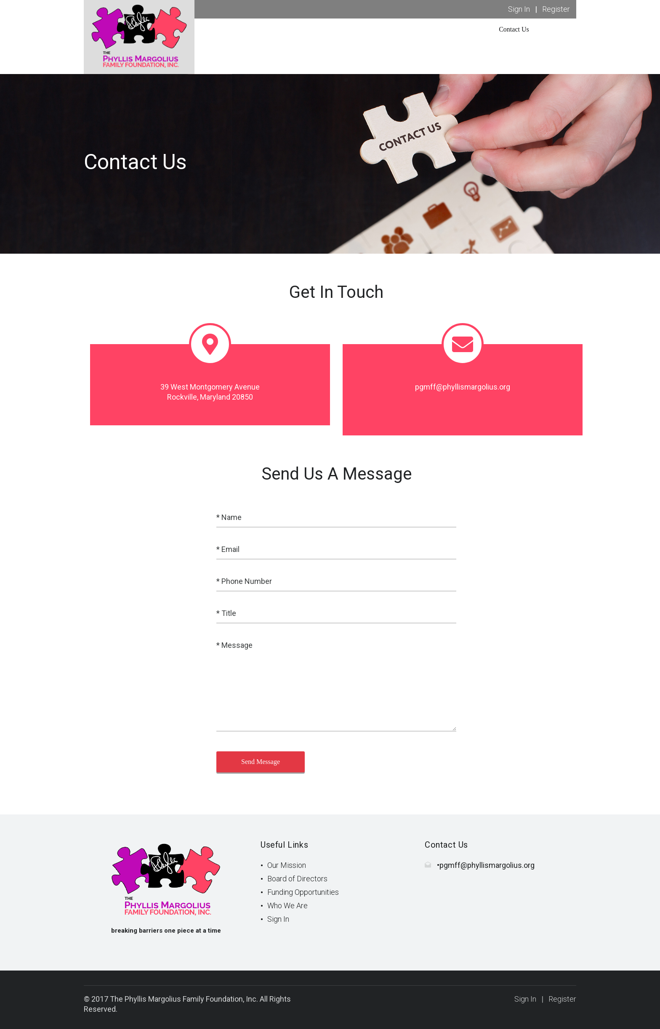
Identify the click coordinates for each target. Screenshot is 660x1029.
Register (556, 9)
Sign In (519, 9)
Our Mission (286, 865)
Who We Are (287, 905)
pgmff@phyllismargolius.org (487, 865)
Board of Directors (297, 878)
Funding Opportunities (303, 892)
